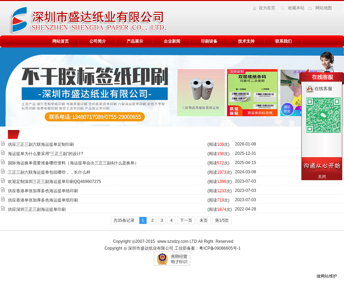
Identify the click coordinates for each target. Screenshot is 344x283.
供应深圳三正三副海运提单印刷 (37, 209)
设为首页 (267, 8)
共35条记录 (124, 220)
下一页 (186, 220)
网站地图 (323, 8)
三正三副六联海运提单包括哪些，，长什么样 (49, 172)
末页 (204, 220)
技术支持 (246, 41)
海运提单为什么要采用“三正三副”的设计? (45, 153)
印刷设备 (209, 41)
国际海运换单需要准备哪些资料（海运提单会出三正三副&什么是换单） (73, 163)
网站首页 (60, 41)
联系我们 (283, 41)
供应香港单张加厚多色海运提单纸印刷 (43, 190)
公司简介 (97, 41)
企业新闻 (172, 41)
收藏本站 (296, 8)
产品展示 (135, 41)
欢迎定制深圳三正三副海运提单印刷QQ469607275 (54, 181)
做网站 (322, 276)
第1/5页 (222, 220)
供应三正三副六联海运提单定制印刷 (41, 144)
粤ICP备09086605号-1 (219, 248)
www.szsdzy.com (172, 241)
